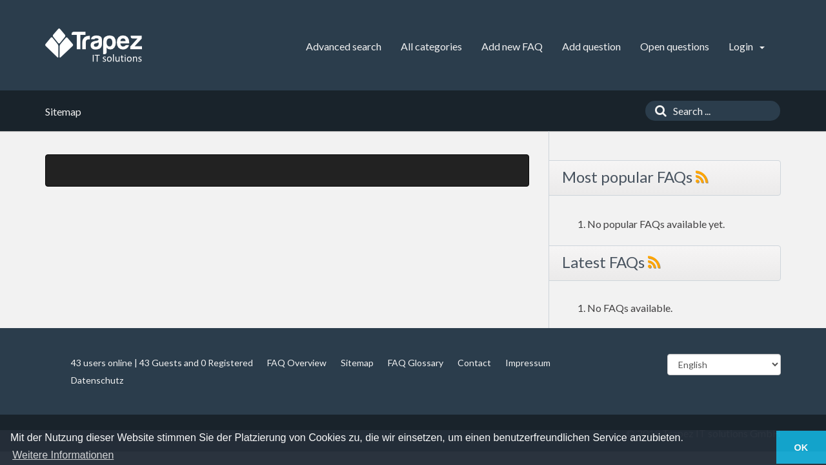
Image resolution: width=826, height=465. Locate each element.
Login (747, 46)
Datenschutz (97, 380)
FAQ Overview (297, 362)
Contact (474, 362)
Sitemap (357, 362)
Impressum (527, 362)
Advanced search (343, 46)
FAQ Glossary (415, 362)
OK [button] (801, 447)
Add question (591, 46)
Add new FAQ (512, 46)
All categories (431, 46)
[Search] (657, 111)
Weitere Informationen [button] (63, 455)
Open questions (674, 46)
